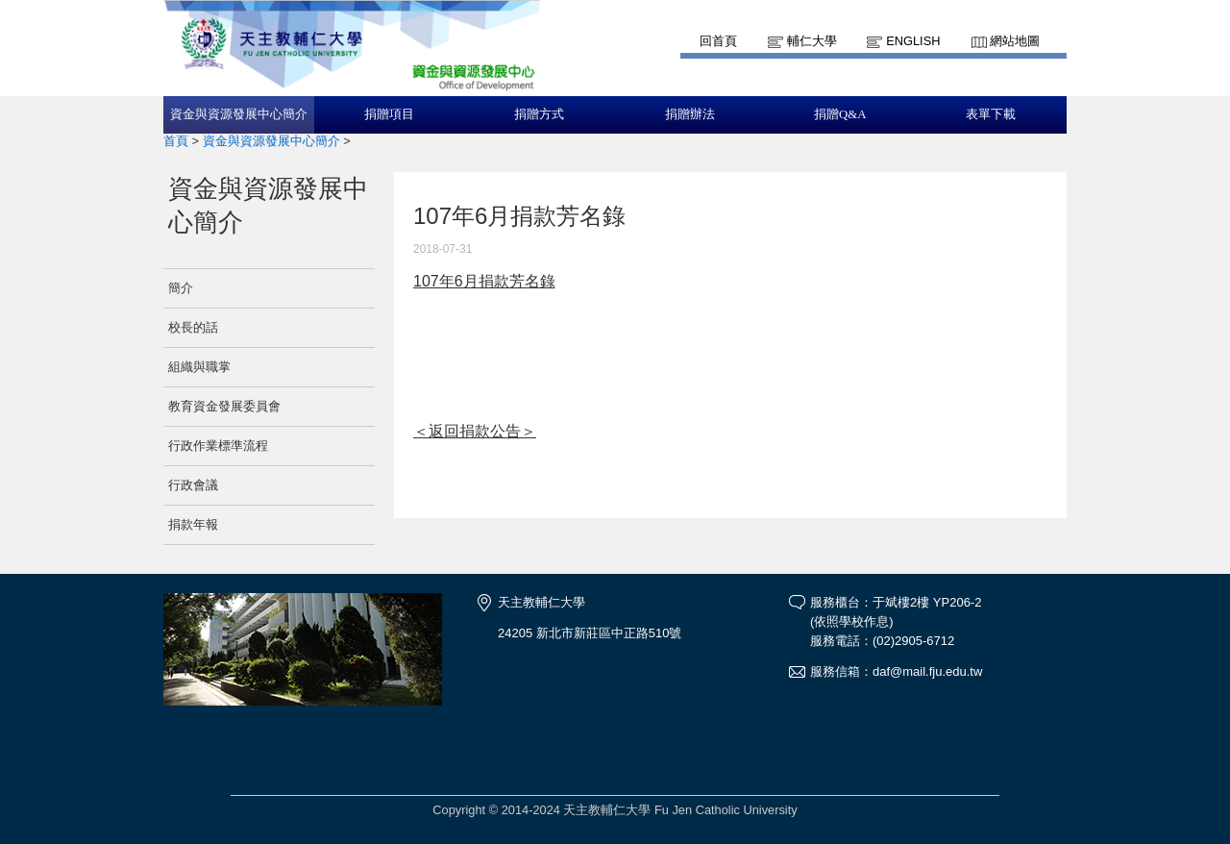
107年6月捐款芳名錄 (484, 281)
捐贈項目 (389, 114)
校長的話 (193, 327)
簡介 (180, 288)
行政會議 (193, 485)
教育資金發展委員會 (224, 406)
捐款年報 (193, 524)
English (913, 41)
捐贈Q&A (840, 114)
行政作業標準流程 (218, 445)
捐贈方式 (539, 114)
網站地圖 (1015, 41)
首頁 (175, 141)
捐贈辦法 (690, 114)
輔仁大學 (812, 41)
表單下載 (991, 114)
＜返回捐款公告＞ (474, 431)
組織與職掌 (199, 367)
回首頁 (718, 41)
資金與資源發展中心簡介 (239, 114)
